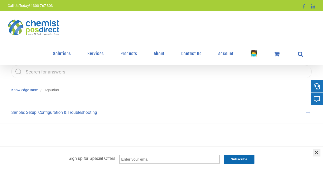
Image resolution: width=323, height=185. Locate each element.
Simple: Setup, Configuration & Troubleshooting (54, 90)
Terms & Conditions (109, 145)
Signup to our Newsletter (141, 145)
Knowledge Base (24, 68)
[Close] (316, 152)
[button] (308, 22)
